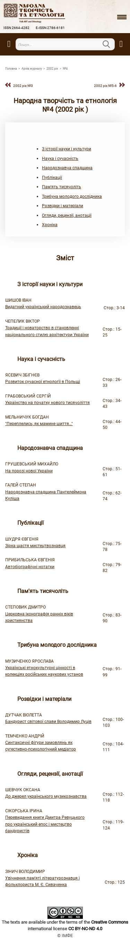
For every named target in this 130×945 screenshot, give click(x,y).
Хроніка (50, 224)
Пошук (110, 44)
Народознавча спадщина (67, 167)
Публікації (52, 177)
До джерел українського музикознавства (46, 796)
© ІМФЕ (65, 935)
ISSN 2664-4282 (16, 28)
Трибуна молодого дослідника (72, 196)
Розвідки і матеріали (62, 205)
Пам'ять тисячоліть (61, 186)
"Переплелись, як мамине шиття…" (39, 423)
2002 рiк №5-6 (105, 86)
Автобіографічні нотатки (29, 566)
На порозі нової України (29, 471)
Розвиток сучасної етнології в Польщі (42, 381)
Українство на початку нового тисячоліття (47, 402)
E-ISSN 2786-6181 (50, 28)
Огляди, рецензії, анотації (67, 215)
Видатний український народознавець (43, 306)
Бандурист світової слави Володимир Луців (48, 721)
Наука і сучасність (60, 158)
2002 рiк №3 (23, 86)
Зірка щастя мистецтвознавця (35, 545)
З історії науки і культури (66, 149)
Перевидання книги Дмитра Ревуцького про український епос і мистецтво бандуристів (45, 824)
